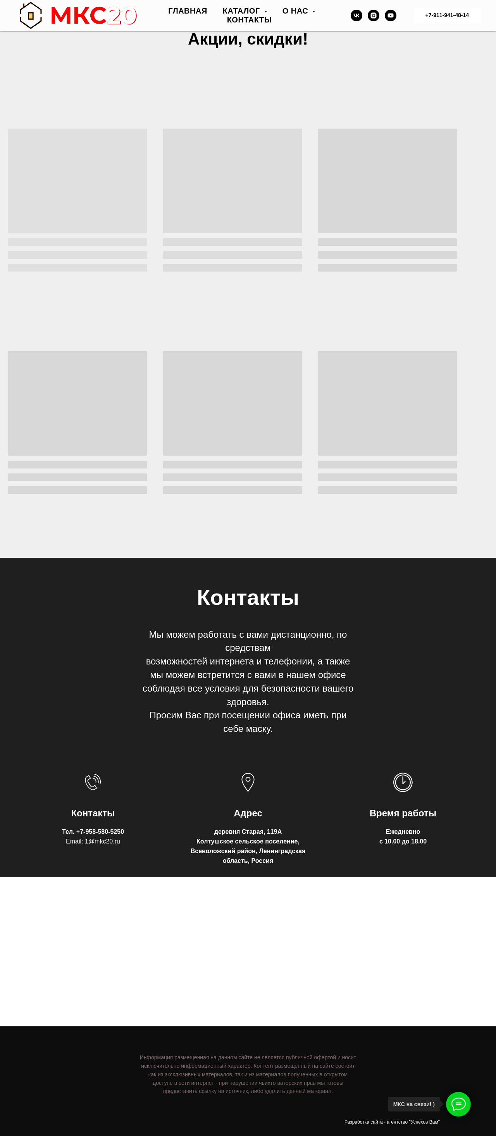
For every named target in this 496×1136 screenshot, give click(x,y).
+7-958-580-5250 (100, 831)
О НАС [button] (296, 11)
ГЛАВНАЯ (187, 11)
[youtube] (390, 15)
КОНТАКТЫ (249, 19)
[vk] (356, 15)
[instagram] (373, 15)
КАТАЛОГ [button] (242, 11)
